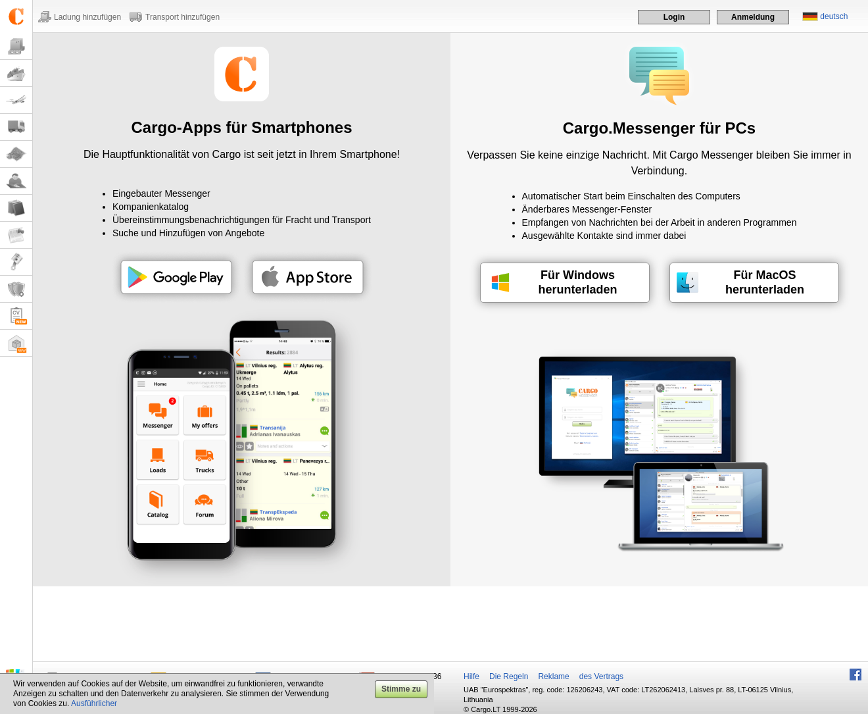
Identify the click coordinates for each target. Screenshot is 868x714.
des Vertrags (601, 676)
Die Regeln (508, 676)
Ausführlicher (94, 703)
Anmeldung (753, 17)
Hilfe (471, 676)
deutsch (834, 16)
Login (674, 17)
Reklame (553, 676)
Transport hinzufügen (182, 17)
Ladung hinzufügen (87, 17)
